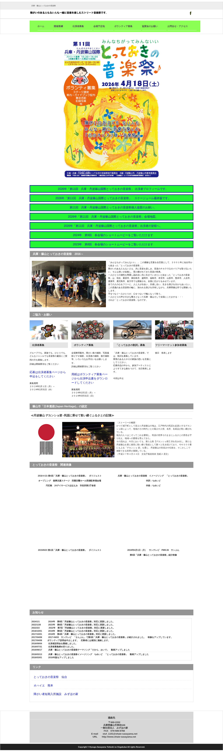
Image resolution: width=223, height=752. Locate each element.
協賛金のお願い (150, 26)
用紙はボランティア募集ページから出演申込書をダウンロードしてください (89, 378)
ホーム (40, 26)
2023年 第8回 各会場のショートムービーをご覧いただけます (113, 244)
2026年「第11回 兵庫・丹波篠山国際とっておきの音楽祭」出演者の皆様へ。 (113, 225)
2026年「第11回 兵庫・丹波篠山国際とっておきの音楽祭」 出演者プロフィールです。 (113, 188)
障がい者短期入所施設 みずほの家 (56, 694)
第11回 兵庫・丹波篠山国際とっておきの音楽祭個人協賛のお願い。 (113, 207)
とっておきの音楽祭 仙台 (50, 676)
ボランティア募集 (123, 26)
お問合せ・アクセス (177, 26)
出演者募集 (78, 26)
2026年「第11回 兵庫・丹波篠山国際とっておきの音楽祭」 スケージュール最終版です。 (113, 198)
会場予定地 (99, 26)
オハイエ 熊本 (43, 685)
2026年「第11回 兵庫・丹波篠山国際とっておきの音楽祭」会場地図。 (113, 216)
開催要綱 (58, 26)
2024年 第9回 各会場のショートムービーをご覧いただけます (113, 235)
